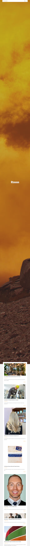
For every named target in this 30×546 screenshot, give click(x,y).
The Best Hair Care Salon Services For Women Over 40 (11, 435)
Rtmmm (15, 182)
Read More (24, 405)
